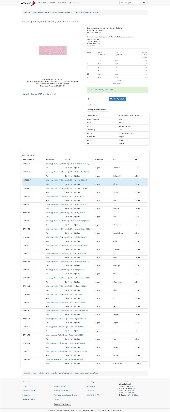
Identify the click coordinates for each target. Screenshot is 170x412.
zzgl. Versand (117, 83)
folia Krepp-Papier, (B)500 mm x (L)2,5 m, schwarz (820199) (66, 286)
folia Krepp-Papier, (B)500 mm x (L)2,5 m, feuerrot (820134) (66, 188)
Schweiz (89, 395)
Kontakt (24, 386)
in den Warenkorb (117, 99)
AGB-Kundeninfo (60, 386)
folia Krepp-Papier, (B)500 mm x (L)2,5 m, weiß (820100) (65, 302)
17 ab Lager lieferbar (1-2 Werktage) (100, 90)
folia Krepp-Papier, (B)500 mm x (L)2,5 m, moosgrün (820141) (67, 245)
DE (94, 395)
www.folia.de (91, 46)
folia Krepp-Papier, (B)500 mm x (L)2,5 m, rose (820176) (65, 270)
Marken (52, 3)
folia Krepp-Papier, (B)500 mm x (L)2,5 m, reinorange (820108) (67, 261)
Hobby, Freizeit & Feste (41, 12)
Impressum (26, 395)
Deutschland (91, 386)
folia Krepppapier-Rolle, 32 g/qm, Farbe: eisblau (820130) (65, 343)
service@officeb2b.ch (131, 395)
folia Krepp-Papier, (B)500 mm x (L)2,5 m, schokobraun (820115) (68, 278)
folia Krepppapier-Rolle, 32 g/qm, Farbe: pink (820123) (64, 327)
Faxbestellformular (28, 391)
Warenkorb (74, 3)
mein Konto (62, 3)
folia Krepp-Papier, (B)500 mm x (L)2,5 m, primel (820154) (66, 253)
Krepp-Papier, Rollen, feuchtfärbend (87, 12)
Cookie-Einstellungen (62, 404)
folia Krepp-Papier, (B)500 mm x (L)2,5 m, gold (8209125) (65, 213)
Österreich (90, 391)
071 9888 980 (129, 391)
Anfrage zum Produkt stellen (98, 110)
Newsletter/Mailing (28, 399)
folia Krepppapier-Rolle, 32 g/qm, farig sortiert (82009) (64, 359)
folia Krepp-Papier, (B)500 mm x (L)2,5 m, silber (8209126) (66, 294)
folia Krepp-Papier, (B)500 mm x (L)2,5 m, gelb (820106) (65, 196)
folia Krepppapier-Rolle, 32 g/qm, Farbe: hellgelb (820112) (66, 319)
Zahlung (57, 399)
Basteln (54, 12)
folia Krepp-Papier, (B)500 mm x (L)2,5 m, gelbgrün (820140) (66, 204)
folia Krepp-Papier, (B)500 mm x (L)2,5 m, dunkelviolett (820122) (68, 172)
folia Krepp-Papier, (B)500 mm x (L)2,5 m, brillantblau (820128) (67, 164)
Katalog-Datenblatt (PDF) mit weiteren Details (39, 94)
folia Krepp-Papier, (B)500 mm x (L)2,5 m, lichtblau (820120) (66, 237)
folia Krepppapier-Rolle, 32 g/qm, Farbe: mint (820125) (64, 335)
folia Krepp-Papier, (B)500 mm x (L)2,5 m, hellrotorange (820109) (68, 221)
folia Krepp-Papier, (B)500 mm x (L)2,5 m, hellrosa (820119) (66, 180)
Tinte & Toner (41, 3)
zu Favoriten (92, 105)
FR (98, 395)
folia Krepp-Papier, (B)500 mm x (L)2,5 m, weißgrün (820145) (67, 310)
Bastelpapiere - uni (65, 12)
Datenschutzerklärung (61, 391)
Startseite (27, 12)
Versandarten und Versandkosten (65, 395)
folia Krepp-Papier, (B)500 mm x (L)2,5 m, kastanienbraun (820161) (69, 229)
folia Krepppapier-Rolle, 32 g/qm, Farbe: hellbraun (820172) (66, 351)
